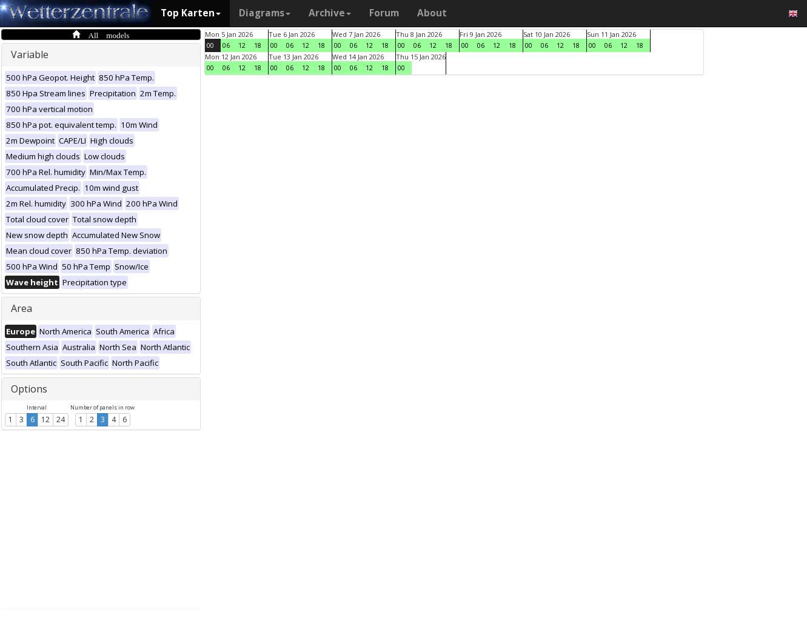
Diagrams (264, 13)
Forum (384, 13)
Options (29, 389)
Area (21, 308)
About (432, 13)
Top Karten (191, 13)
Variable (30, 54)
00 (210, 45)
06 (226, 45)
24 (60, 419)
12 (45, 419)
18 (257, 45)
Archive (330, 13)
